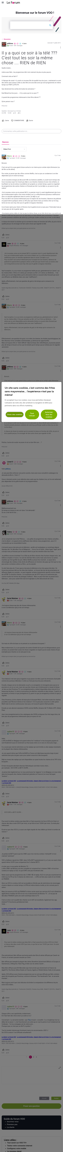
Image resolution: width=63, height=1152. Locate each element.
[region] (31, 188)
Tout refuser (32, 200)
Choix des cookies (14, 200)
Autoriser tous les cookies (49, 200)
